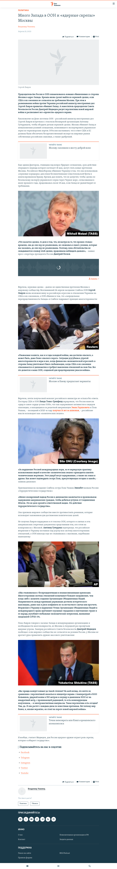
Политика (23, 10)
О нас (20, 835)
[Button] (68, 36)
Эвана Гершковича (80, 407)
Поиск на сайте (24, 853)
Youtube (24, 773)
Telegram (25, 758)
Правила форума (25, 858)
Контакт (21, 839)
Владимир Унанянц (26, 27)
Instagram (25, 763)
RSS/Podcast (65, 853)
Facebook (25, 752)
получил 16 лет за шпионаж (66, 410)
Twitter (24, 768)
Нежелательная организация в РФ (74, 835)
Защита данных (66, 839)
